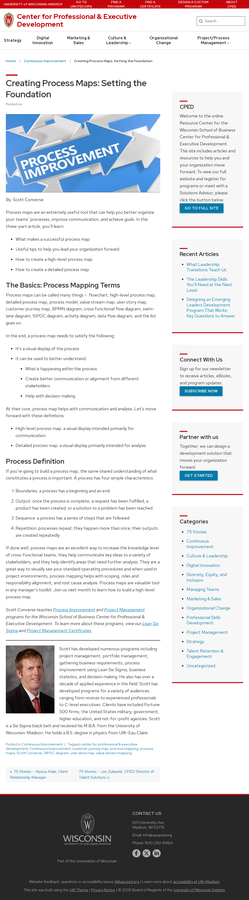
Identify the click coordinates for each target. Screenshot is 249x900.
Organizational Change (164, 40)
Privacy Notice (103, 890)
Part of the (87, 861)
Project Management (207, 632)
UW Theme (79, 890)
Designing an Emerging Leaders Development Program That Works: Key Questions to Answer (211, 308)
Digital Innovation (43, 40)
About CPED (232, 4)
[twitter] (146, 853)
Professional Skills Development (204, 620)
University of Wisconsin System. (199, 890)
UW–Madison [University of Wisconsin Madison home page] (33, 4)
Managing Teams (203, 589)
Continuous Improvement (41, 744)
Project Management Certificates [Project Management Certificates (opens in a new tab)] (59, 630)
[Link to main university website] (87, 845)
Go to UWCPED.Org (81, 4)
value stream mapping (114, 753)
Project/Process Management (213, 40)
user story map (82, 753)
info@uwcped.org (157, 835)
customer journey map (90, 748)
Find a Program (116, 4)
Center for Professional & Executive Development (77, 20)
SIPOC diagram (56, 753)
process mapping (124, 748)
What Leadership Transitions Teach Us (206, 267)
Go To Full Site (202, 208)
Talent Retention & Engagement (205, 653)
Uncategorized (201, 666)
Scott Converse (29, 753)
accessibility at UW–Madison (196, 881)
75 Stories (197, 532)
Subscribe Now (201, 391)
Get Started (199, 475)
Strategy (12, 40)
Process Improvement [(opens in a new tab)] (74, 609)
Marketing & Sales (78, 40)
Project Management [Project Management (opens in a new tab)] (124, 609)
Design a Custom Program (193, 4)
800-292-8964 (159, 842)
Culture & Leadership (119, 40)
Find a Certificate (150, 4)
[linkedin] (156, 853)
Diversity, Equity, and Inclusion (207, 577)
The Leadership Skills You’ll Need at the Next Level (209, 284)
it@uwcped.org (127, 881)
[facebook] (136, 853)
